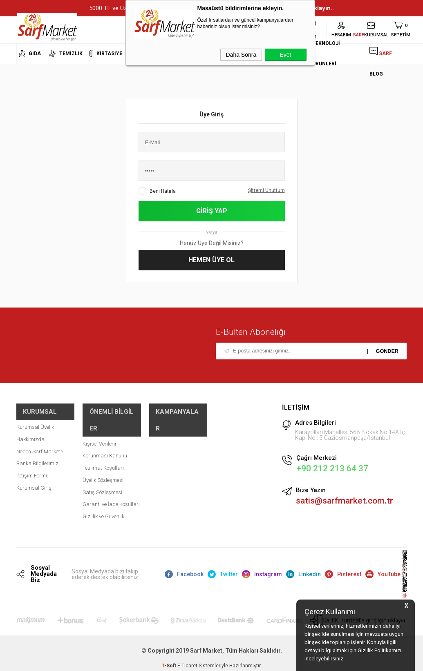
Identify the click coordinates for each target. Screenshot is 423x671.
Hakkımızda (30, 432)
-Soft (169, 661)
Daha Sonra (241, 54)
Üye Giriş (211, 114)
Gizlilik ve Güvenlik (103, 493)
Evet (285, 54)
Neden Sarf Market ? (39, 444)
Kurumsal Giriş (33, 481)
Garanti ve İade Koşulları (111, 481)
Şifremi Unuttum (266, 190)
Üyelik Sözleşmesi (103, 456)
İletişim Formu (32, 469)
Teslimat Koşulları (103, 444)
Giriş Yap (211, 211)
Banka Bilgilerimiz (37, 456)
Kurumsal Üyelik (35, 420)
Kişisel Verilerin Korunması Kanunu (105, 426)
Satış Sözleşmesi (102, 469)
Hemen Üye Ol (211, 260)
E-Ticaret (187, 661)
